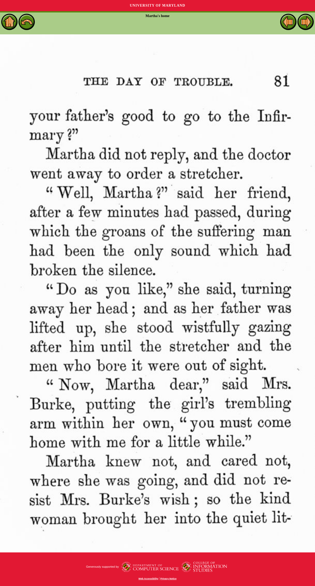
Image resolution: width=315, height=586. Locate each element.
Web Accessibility (148, 578)
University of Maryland (157, 5)
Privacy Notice (168, 578)
